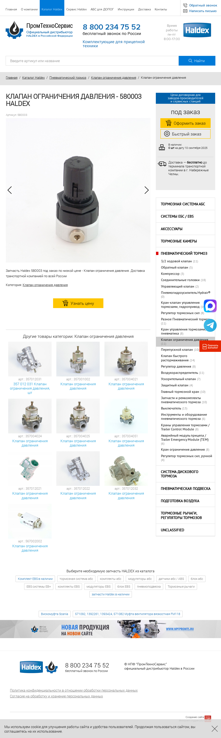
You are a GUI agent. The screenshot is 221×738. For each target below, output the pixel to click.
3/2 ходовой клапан (176, 261)
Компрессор (170, 274)
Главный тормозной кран (180, 392)
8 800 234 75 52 (111, 27)
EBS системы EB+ (39, 586)
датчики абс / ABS (171, 579)
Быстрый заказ (182, 134)
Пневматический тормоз (67, 77)
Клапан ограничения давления (113, 77)
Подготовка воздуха (180, 501)
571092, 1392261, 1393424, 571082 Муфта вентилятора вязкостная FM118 (127, 614)
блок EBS (123, 586)
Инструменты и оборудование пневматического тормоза (184, 417)
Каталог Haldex (33, 77)
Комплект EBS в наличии (35, 579)
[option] (78, 190)
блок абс (197, 579)
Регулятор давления (176, 367)
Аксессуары (171, 229)
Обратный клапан (174, 268)
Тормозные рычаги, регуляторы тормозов (181, 515)
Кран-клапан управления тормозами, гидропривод (180, 305)
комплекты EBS (69, 586)
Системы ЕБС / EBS (177, 217)
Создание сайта (195, 717)
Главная (11, 77)
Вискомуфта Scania (54, 614)
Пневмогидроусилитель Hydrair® (185, 293)
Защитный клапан (174, 385)
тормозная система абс (76, 579)
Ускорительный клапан (178, 379)
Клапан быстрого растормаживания (175, 358)
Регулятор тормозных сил (180, 313)
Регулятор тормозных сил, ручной (186, 456)
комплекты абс (110, 579)
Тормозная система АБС (183, 204)
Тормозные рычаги (181, 586)
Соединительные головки (180, 280)
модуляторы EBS (98, 586)
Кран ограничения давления (183, 450)
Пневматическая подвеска (185, 489)
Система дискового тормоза (179, 474)
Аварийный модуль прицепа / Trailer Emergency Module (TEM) (184, 438)
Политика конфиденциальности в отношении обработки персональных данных (74, 690)
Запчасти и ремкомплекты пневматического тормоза (181, 400)
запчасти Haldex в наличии (110, 594)
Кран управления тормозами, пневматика (183, 331)
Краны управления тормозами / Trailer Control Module (185, 427)
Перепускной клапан (177, 350)
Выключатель (171, 408)
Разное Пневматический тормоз (185, 319)
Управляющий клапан (177, 287)
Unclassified (172, 530)
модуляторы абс (140, 579)
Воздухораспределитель (179, 373)
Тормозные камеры (179, 241)
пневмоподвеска (149, 586)
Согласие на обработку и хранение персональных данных (56, 696)
